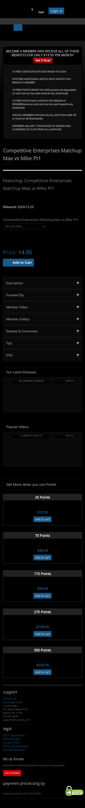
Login (56, 11)
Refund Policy (12, 739)
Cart (41, 12)
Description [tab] (42, 283)
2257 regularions (14, 735)
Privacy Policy (11, 742)
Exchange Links (13, 702)
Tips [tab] (42, 343)
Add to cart (42, 519)
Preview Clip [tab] (42, 295)
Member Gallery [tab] (42, 319)
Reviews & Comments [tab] (42, 331)
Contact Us (10, 698)
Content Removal (14, 750)
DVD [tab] (42, 355)
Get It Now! (43, 60)
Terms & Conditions (16, 746)
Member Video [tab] (42, 307)
